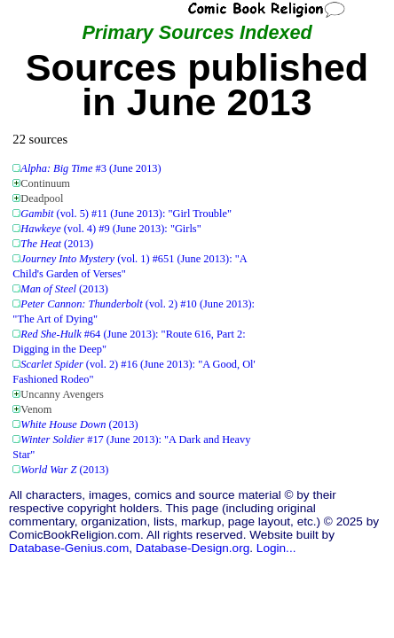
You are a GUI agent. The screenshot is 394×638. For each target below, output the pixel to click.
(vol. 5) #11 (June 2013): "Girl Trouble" (126, 213)
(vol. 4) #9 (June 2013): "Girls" (110, 228)
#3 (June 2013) (90, 168)
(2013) (56, 243)
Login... (276, 548)
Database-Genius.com (69, 548)
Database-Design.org (192, 548)
